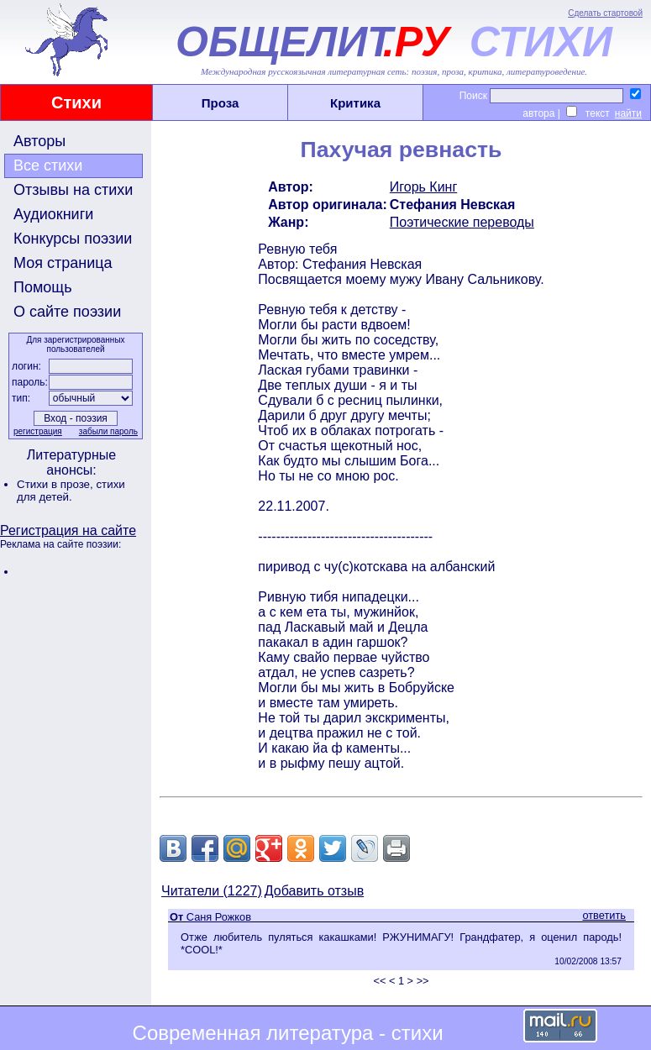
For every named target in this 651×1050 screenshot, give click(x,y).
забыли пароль (108, 431)
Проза (220, 103)
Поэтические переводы (462, 222)
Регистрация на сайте (68, 530)
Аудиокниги (53, 214)
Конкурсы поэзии (72, 238)
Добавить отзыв (314, 891)
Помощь (42, 287)
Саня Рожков (218, 917)
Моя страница (63, 263)
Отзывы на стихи (73, 189)
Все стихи (47, 165)
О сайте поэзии (67, 311)
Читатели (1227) (211, 891)
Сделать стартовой (605, 13)
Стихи (76, 102)
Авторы (39, 141)
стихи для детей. (71, 490)
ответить (604, 915)
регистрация (37, 431)
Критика (355, 103)
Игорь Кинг (424, 187)
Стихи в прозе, (56, 484)
